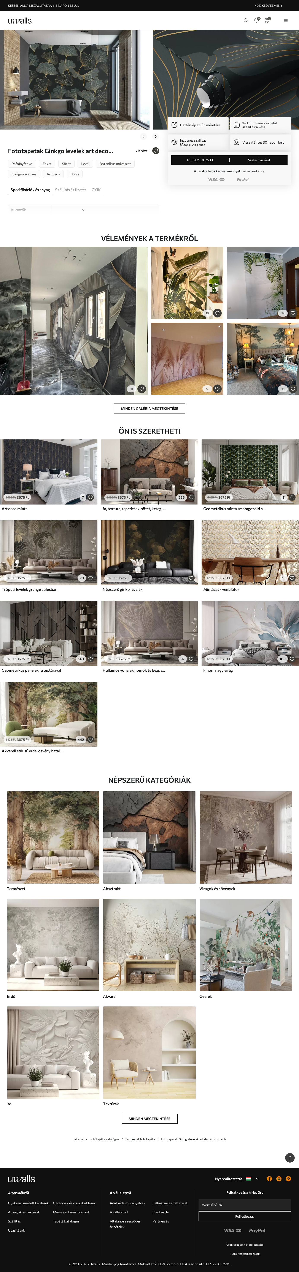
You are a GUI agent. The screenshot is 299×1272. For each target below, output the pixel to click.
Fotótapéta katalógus (104, 1139)
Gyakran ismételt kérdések (28, 1203)
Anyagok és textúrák (24, 1212)
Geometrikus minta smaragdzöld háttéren (234, 508)
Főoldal (78, 1139)
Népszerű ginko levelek (123, 589)
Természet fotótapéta (140, 1139)
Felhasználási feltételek (170, 1203)
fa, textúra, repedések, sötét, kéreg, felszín (134, 508)
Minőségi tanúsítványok (71, 1212)
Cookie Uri (161, 1212)
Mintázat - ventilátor (221, 589)
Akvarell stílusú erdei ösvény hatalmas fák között (33, 750)
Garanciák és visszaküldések (74, 1203)
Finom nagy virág (218, 670)
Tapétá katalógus (66, 1221)
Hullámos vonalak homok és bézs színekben (134, 670)
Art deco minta (14, 508)
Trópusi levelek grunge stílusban (29, 589)
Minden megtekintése (149, 1119)
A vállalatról (119, 1212)
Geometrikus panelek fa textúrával (31, 670)
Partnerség (161, 1221)
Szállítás (14, 1221)
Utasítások (16, 1230)
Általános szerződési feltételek (125, 1224)
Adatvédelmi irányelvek (127, 1203)
